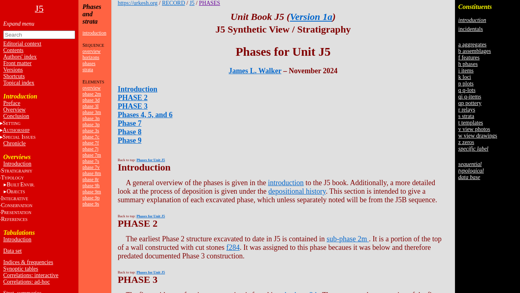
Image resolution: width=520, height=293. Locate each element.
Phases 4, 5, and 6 (145, 115)
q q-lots (466, 90)
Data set (12, 251)
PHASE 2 (133, 98)
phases (88, 63)
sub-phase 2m (348, 239)
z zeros (466, 142)
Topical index (18, 83)
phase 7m (91, 155)
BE (20, 184)
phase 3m (91, 112)
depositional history (297, 191)
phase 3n (91, 118)
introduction (94, 33)
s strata (466, 116)
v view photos (474, 129)
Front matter (17, 63)
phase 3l (90, 106)
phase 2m (91, 94)
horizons (90, 57)
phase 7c (91, 137)
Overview (14, 110)
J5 (191, 3)
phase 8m (91, 173)
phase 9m (91, 192)
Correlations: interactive (30, 275)
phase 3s (90, 130)
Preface (11, 103)
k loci (464, 77)
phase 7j (90, 149)
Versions (13, 70)
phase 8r (90, 179)
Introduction (17, 164)
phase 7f (90, 143)
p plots (466, 84)
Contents (13, 50)
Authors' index (20, 57)
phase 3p (91, 124)
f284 (233, 247)
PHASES (209, 3)
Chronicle (14, 143)
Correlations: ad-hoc (26, 282)
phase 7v (91, 167)
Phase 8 (130, 132)
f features (468, 58)
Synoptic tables (20, 269)
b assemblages (474, 51)
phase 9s (90, 204)
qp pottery (469, 103)
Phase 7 (130, 123)
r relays (466, 110)
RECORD (173, 3)
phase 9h (91, 185)
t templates (470, 123)
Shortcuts (14, 76)
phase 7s (90, 161)
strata (87, 69)
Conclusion (16, 116)
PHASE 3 (133, 106)
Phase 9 (130, 140)
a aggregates (472, 45)
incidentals (470, 29)
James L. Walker (255, 71)
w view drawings (477, 136)
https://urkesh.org (138, 3)
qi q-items (469, 97)
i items (466, 71)
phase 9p (91, 198)
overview (91, 51)
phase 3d (91, 100)
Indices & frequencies (28, 262)
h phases (468, 64)
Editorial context (22, 44)
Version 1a (311, 16)
